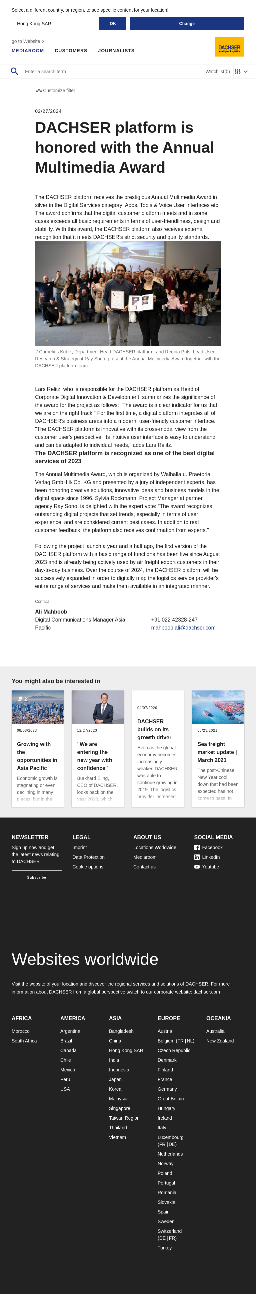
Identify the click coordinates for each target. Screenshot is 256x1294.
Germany (167, 1089)
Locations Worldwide (154, 847)
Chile (65, 1060)
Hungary (166, 1108)
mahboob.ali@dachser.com (183, 628)
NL (190, 1040)
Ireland (165, 1118)
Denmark (167, 1060)
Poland (165, 1173)
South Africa (24, 1040)
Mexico (67, 1069)
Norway (165, 1163)
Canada (68, 1050)
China (115, 1040)
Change (187, 23)
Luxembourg (171, 1137)
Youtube (206, 866)
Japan (115, 1079)
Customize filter (55, 90)
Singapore (119, 1108)
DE (172, 1144)
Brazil (66, 1040)
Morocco (21, 1031)
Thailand (118, 1127)
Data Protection (89, 857)
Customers (71, 50)
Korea (115, 1089)
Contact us (144, 866)
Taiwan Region (124, 1118)
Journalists (116, 50)
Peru (65, 1079)
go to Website (29, 41)
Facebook (208, 847)
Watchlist (218, 71)
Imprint (80, 847)
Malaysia (118, 1098)
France (165, 1079)
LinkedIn (207, 857)
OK (113, 23)
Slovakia (166, 1202)
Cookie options (88, 866)
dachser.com (206, 992)
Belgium (166, 1040)
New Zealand (220, 1040)
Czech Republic (174, 1050)
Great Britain (171, 1098)
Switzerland (170, 1231)
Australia (215, 1031)
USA (65, 1089)
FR (180, 1040)
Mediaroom (28, 50)
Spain (164, 1211)
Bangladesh (121, 1031)
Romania (167, 1192)
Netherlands (170, 1154)
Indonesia (119, 1069)
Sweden (166, 1221)
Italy (162, 1127)
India (114, 1060)
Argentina (70, 1031)
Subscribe (36, 877)
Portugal (166, 1183)
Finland (165, 1069)
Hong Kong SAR (126, 1050)
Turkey (165, 1247)
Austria (165, 1031)
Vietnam (117, 1137)
